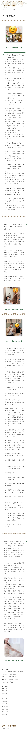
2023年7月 (4, 693)
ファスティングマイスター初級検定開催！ (12, 671)
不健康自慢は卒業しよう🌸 (9, 682)
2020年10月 (5, 711)
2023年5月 (4, 698)
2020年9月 (4, 714)
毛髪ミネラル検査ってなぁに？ (10, 676)
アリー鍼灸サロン (9, 5)
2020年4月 (4, 717)
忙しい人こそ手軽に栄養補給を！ (10, 674)
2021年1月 (4, 704)
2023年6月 (4, 696)
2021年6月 (4, 701)
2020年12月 (5, 706)
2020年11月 (5, 709)
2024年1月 (4, 690)
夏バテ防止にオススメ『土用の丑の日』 (12, 679)
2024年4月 (4, 688)
